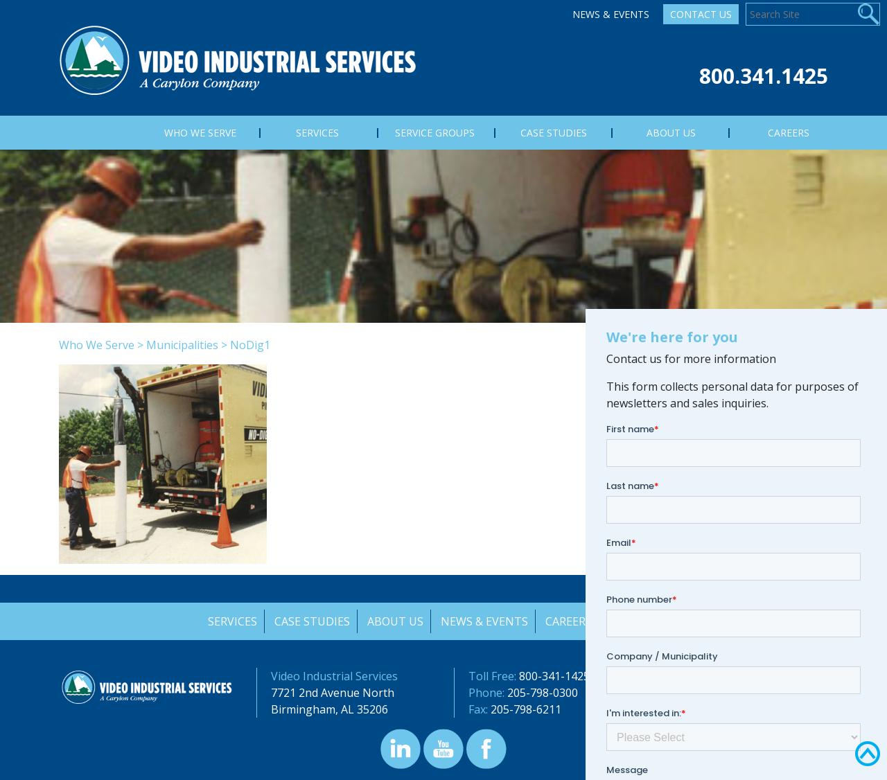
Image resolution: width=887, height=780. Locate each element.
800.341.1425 (763, 76)
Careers (569, 621)
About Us (395, 621)
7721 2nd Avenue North (332, 692)
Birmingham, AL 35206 (329, 709)
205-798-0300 (542, 692)
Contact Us (701, 14)
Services (230, 621)
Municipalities (182, 345)
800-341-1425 (554, 676)
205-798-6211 (526, 709)
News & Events (610, 14)
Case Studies (311, 621)
